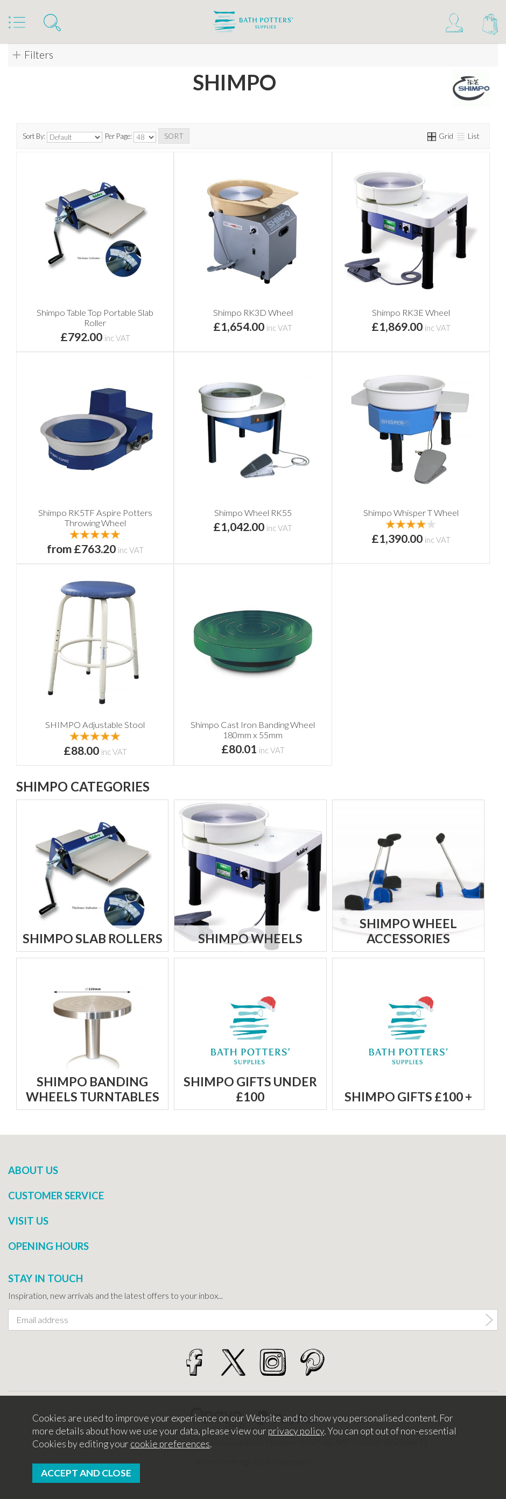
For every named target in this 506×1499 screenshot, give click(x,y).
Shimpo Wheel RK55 (253, 512)
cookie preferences (170, 1443)
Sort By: (62, 137)
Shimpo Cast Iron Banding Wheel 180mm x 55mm (253, 729)
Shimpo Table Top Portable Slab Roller (95, 317)
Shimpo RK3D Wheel (253, 312)
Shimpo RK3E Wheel (411, 312)
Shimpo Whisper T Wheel (411, 512)
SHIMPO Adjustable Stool (95, 724)
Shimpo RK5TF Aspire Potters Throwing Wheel (95, 517)
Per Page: (130, 137)
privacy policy (296, 1431)
